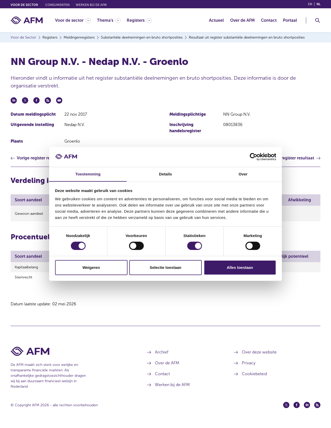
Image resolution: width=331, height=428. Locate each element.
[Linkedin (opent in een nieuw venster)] (307, 408)
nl (318, 4)
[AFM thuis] (27, 20)
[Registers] (139, 20)
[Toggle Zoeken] (317, 20)
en (310, 4)
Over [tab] (243, 174)
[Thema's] (109, 20)
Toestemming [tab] (88, 174)
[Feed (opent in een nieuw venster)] (317, 408)
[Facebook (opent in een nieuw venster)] (297, 408)
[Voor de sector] (73, 20)
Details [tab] (165, 174)
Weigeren (91, 267)
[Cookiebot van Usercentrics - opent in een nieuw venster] (253, 157)
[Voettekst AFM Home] (71, 354)
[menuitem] (76, 20)
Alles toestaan (240, 267)
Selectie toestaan (166, 267)
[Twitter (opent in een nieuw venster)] (286, 408)
